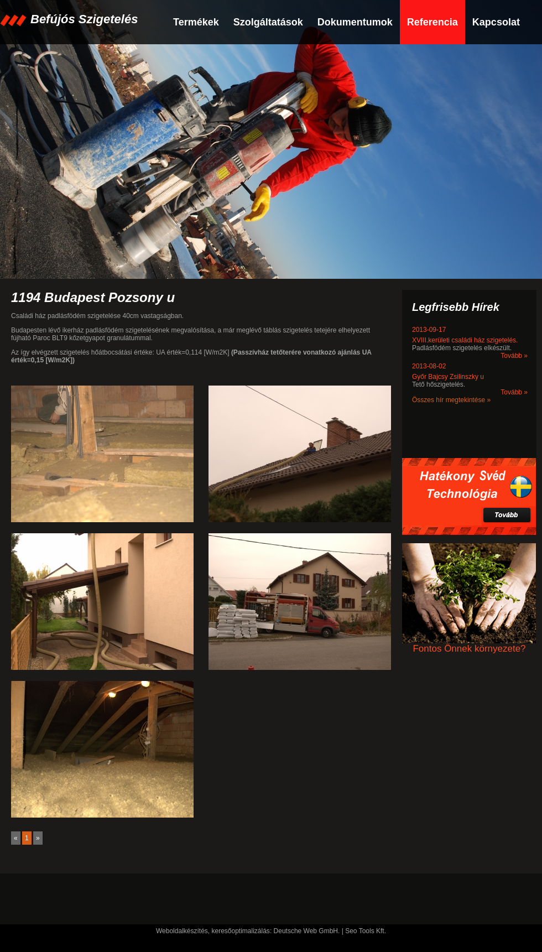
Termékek (196, 22)
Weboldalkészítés (182, 931)
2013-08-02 (429, 366)
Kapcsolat (496, 22)
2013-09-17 (429, 330)
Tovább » (514, 356)
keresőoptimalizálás (240, 931)
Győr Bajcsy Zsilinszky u (448, 377)
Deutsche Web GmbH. (307, 931)
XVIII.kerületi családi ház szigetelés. (465, 340)
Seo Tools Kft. (365, 931)
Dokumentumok (355, 22)
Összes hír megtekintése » (451, 400)
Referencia (432, 22)
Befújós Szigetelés (84, 19)
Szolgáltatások (268, 22)
